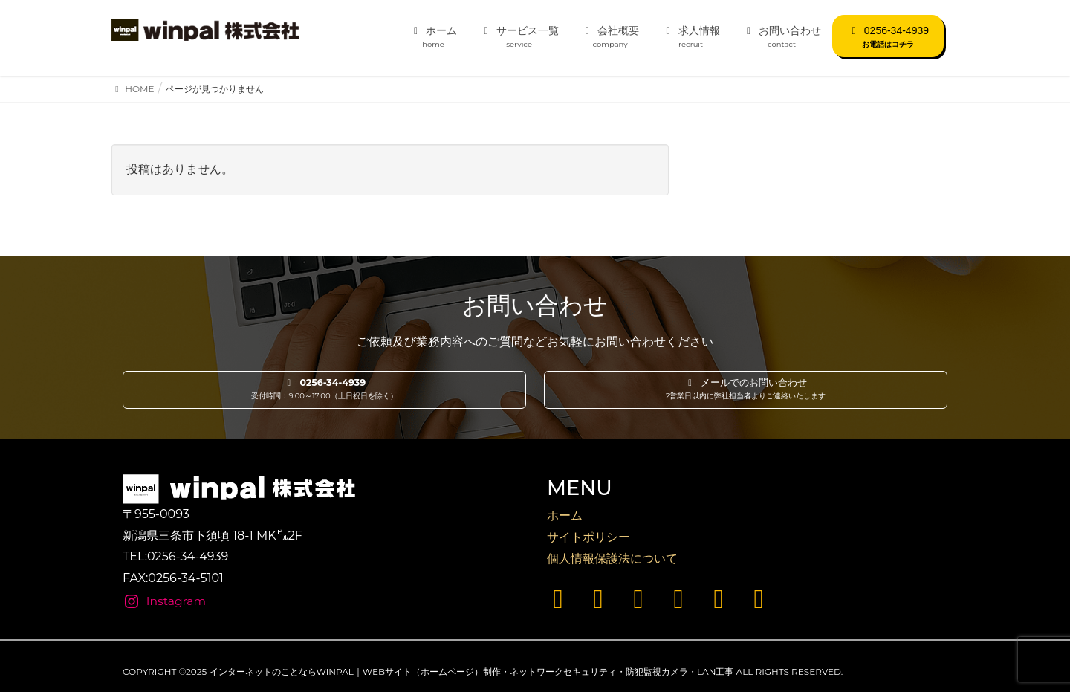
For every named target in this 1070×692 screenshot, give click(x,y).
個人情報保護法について (612, 559)
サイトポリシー (588, 537)
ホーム (565, 515)
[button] (324, 390)
